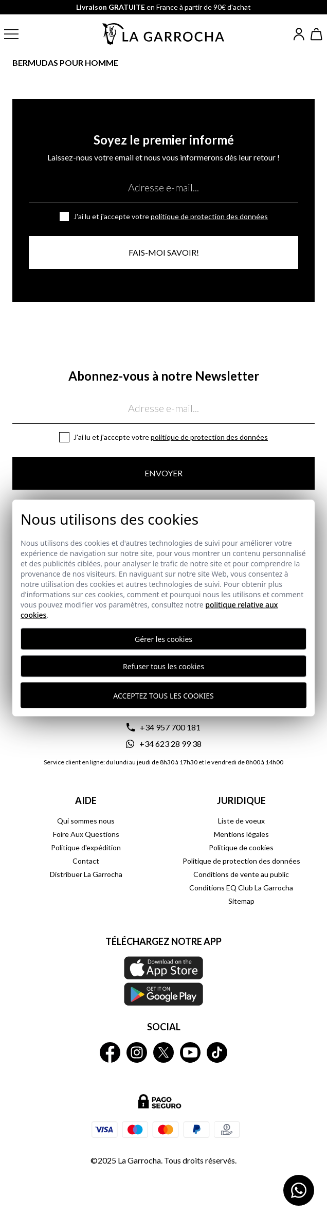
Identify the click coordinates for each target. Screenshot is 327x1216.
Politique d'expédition (86, 847)
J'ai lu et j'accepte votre (171, 216)
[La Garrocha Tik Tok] (217, 1052)
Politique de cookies (241, 847)
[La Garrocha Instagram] (136, 1052)
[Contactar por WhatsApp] (298, 1190)
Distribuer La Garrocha (86, 874)
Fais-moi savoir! (164, 252)
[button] (19, 34)
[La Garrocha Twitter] (163, 1052)
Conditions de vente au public (241, 874)
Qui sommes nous (86, 820)
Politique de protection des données (209, 216)
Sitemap (241, 901)
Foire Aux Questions (86, 834)
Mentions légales (241, 834)
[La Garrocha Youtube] (190, 1052)
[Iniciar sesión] (299, 34)
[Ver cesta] (317, 34)
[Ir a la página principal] (163, 34)
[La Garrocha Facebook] (110, 1052)
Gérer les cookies (163, 639)
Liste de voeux (241, 820)
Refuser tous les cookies (163, 666)
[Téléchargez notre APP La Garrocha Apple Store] (163, 981)
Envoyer (163, 473)
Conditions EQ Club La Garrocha (241, 887)
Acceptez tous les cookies (163, 695)
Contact (85, 860)
